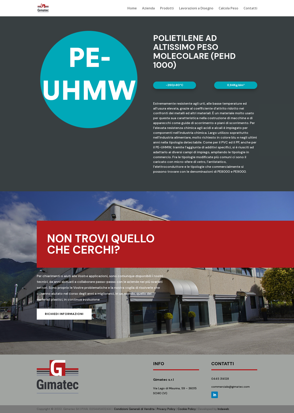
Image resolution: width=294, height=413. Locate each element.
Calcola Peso (228, 8)
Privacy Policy (166, 409)
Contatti (250, 8)
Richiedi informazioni (64, 314)
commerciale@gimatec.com (230, 386)
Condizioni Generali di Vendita (134, 409)
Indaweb (223, 409)
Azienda (148, 8)
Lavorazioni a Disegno (196, 8)
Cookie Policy (187, 409)
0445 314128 (220, 379)
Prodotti (167, 8)
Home (132, 8)
